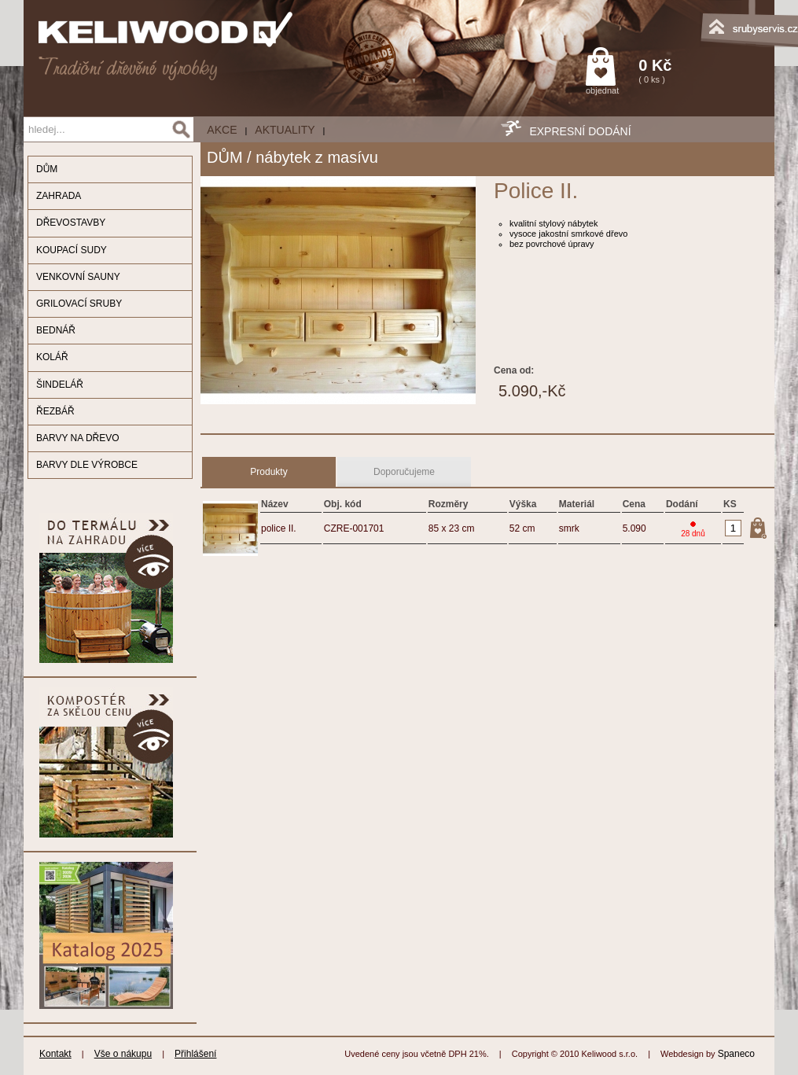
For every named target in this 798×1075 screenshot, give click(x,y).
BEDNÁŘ (55, 330)
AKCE (222, 129)
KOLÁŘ (52, 357)
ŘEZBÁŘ (55, 411)
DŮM (46, 169)
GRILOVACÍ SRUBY (79, 303)
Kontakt (55, 1053)
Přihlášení (195, 1053)
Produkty (268, 471)
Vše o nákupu (123, 1053)
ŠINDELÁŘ (59, 384)
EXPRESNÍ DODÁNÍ (580, 131)
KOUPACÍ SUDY (71, 250)
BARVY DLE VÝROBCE (87, 464)
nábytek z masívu (317, 157)
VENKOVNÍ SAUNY (78, 276)
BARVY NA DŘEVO (78, 438)
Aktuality (284, 129)
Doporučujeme (404, 471)
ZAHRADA (58, 195)
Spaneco (736, 1053)
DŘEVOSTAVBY (70, 222)
